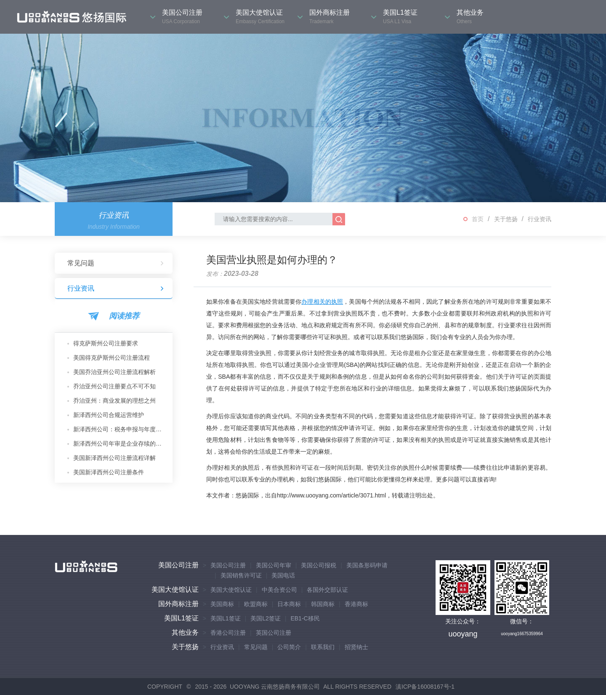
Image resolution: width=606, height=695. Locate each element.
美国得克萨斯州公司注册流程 (111, 357)
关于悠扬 (506, 219)
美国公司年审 (273, 565)
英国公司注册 (273, 632)
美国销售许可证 (241, 575)
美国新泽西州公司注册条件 (108, 472)
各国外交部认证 (327, 589)
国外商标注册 (178, 603)
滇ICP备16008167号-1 (425, 686)
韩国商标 (323, 604)
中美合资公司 (279, 589)
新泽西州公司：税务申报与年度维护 (119, 429)
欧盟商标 (256, 604)
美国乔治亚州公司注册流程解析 (114, 372)
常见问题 (115, 263)
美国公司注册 (178, 565)
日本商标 (289, 604)
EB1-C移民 (304, 618)
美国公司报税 (318, 565)
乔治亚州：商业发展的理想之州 (114, 400)
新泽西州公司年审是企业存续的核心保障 (119, 443)
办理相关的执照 (322, 301)
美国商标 (222, 604)
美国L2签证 (265, 618)
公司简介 (289, 647)
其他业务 (185, 632)
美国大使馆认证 (175, 589)
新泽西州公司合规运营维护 (108, 415)
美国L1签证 (181, 618)
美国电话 (283, 575)
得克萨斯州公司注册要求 (105, 343)
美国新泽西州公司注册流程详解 (114, 457)
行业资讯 (539, 219)
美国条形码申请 (367, 565)
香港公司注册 (228, 632)
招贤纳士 (356, 647)
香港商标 (356, 604)
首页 (478, 219)
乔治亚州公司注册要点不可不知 (114, 386)
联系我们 (323, 647)
